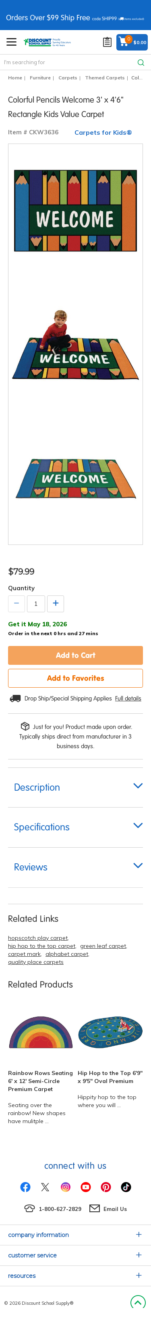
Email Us (115, 1209)
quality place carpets (36, 962)
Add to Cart (75, 655)
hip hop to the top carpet (41, 946)
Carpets (67, 78)
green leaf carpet (103, 946)
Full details (128, 698)
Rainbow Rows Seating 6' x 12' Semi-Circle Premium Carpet (40, 1081)
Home (15, 78)
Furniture (40, 78)
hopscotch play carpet (38, 937)
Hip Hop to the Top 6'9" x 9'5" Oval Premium (110, 1077)
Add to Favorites (75, 678)
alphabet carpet (67, 954)
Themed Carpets (105, 78)
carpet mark (24, 954)
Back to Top (138, 1303)
